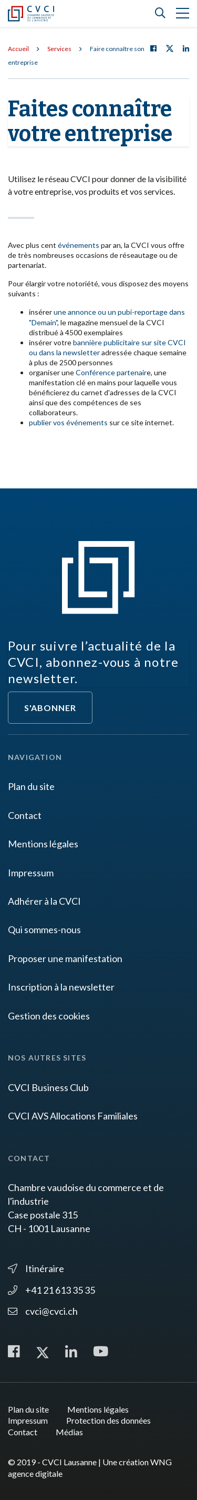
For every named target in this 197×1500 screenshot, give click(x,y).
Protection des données (108, 1420)
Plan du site (31, 786)
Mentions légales (43, 843)
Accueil (18, 49)
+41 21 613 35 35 (51, 1290)
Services (59, 49)
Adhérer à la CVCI (44, 901)
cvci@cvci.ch (43, 1311)
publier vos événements (68, 422)
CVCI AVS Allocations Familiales (73, 1116)
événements (78, 245)
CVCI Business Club (48, 1087)
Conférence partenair (111, 372)
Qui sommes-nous (44, 929)
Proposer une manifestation (65, 958)
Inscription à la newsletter (61, 987)
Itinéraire (36, 1268)
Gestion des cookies (49, 1016)
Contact (25, 815)
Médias (69, 1432)
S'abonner (50, 708)
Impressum (31, 872)
